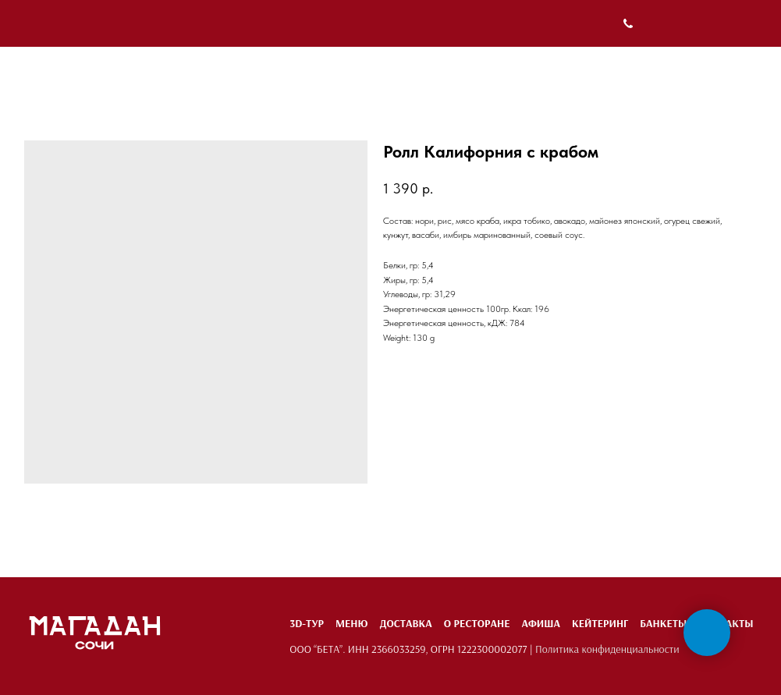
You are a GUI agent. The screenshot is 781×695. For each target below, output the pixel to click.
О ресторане (477, 623)
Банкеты (663, 623)
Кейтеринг (600, 623)
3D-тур (306, 623)
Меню (351, 623)
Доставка (405, 623)
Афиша (540, 623)
